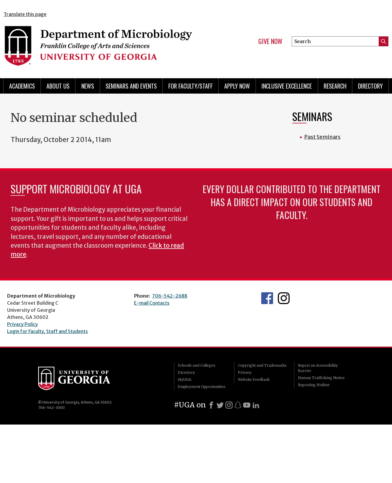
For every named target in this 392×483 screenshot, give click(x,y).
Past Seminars (322, 136)
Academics (22, 85)
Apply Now (237, 85)
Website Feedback (254, 379)
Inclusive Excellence (287, 85)
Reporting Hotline (314, 385)
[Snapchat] (237, 405)
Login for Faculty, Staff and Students (47, 331)
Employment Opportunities (201, 386)
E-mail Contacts (152, 303)
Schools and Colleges (196, 365)
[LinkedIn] (255, 405)
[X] (220, 405)
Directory (370, 85)
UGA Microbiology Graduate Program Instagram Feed (284, 298)
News (87, 85)
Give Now (270, 41)
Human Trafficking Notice (321, 378)
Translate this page (25, 14)
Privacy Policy (22, 324)
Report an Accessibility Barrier (318, 368)
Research (335, 85)
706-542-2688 (169, 296)
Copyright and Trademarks (262, 365)
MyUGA (184, 379)
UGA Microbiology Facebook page (267, 298)
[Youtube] (246, 405)
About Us (58, 85)
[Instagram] (229, 405)
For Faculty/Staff (190, 85)
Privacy (244, 372)
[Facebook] (211, 405)
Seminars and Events (131, 85)
